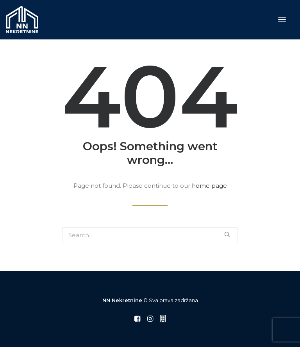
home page (209, 185)
